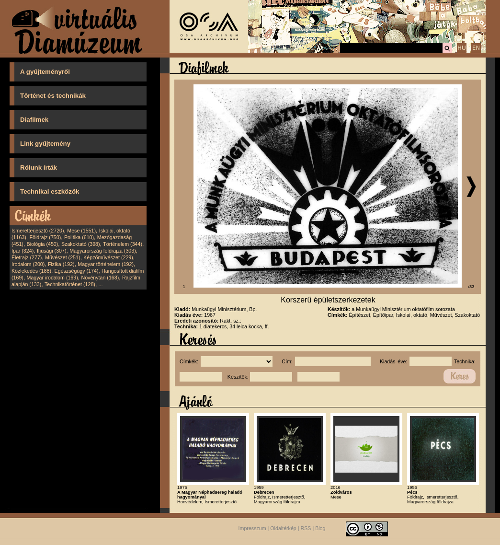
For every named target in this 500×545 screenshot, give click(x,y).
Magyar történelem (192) (106, 264)
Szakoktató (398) (80, 244)
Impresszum (252, 528)
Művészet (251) (62, 257)
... (101, 284)
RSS (306, 528)
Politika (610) (79, 237)
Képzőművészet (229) (108, 257)
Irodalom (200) (28, 264)
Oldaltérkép (283, 528)
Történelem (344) (122, 244)
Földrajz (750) (45, 237)
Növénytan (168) (100, 277)
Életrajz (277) (26, 257)
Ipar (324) (22, 251)
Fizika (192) (61, 264)
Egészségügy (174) (77, 271)
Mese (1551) (81, 230)
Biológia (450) (42, 244)
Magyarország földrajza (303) (102, 251)
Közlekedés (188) (31, 271)
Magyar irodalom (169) (52, 277)
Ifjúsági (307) (52, 251)
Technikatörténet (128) (70, 284)
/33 (471, 286)
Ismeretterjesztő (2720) (37, 230)
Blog (320, 528)
